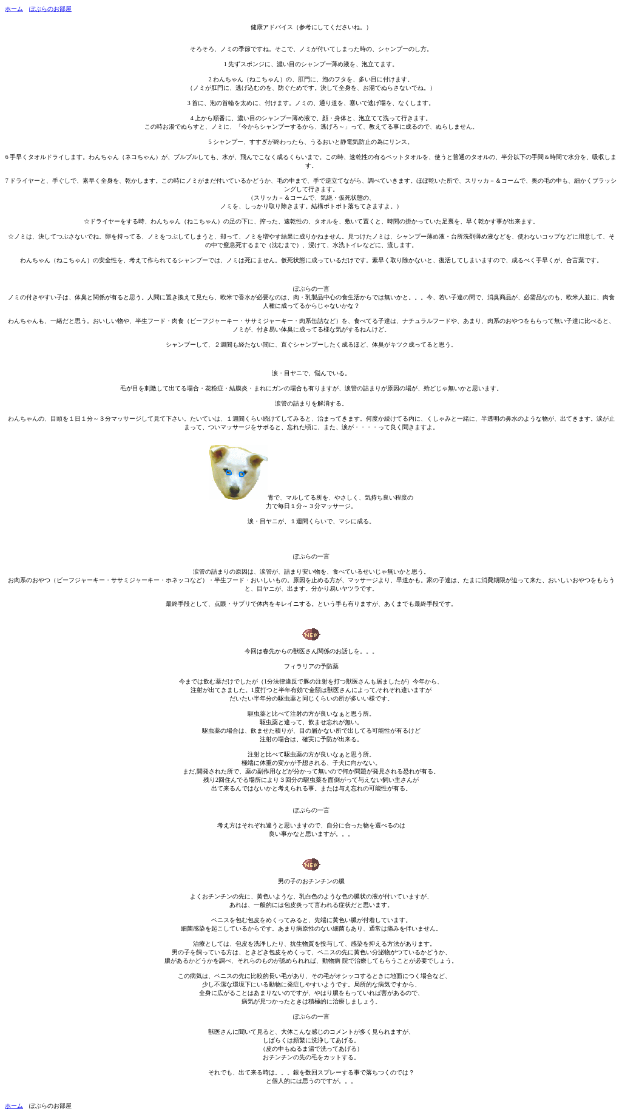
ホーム (14, 8)
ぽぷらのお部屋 (50, 8)
